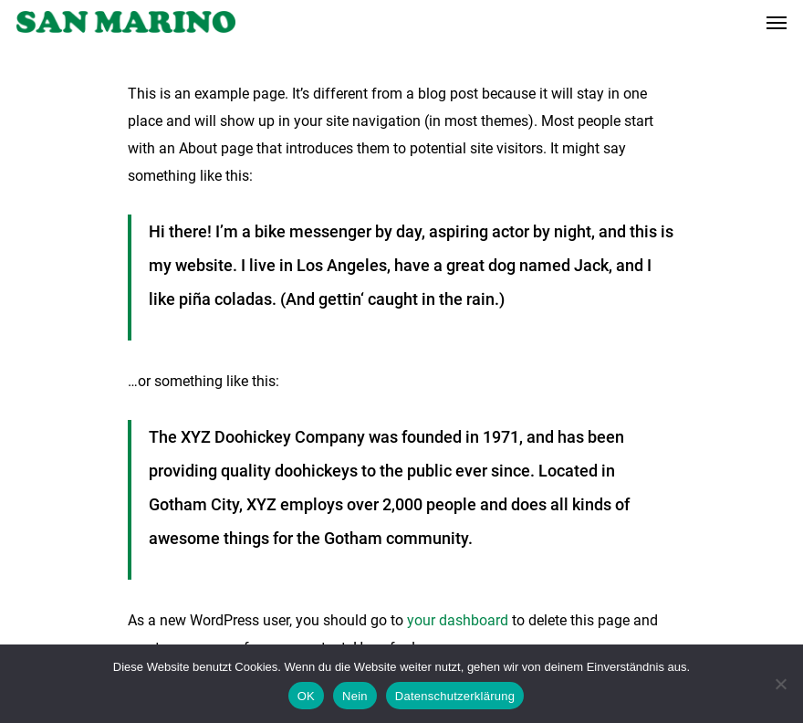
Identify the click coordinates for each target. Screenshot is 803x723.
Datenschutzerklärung (455, 696)
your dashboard (457, 620)
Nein (355, 696)
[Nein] (780, 684)
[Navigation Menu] (776, 22)
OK (306, 696)
